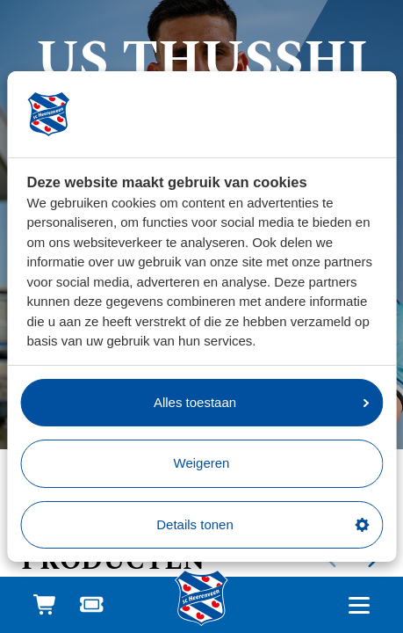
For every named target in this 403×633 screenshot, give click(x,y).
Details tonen (262, 524)
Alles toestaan (261, 402)
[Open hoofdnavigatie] (358, 605)
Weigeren (202, 462)
